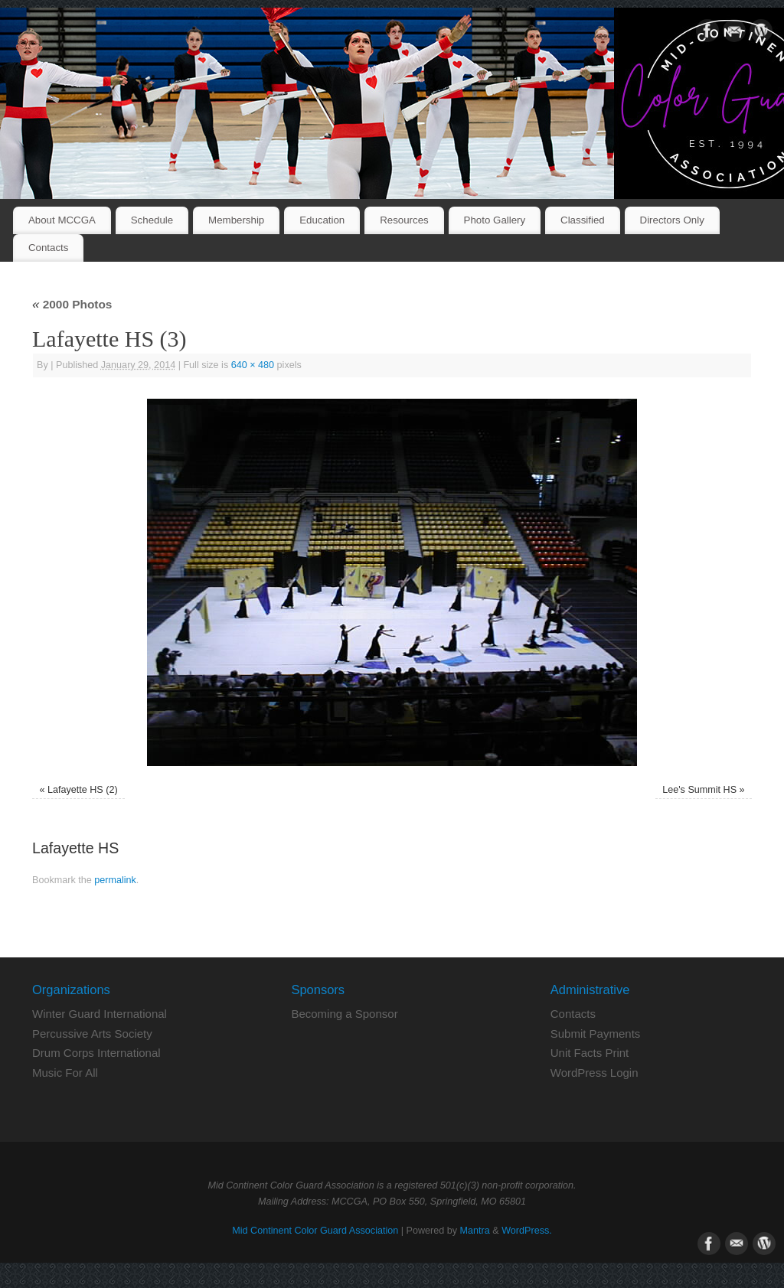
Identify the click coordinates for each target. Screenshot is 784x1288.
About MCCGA (62, 220)
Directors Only (672, 220)
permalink (115, 880)
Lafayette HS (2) (82, 789)
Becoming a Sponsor (344, 1013)
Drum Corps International (96, 1052)
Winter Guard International (99, 1013)
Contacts (48, 247)
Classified (582, 220)
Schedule (152, 220)
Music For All (65, 1072)
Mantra (475, 1230)
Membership (236, 220)
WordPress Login (594, 1072)
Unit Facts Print (589, 1052)
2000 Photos (72, 304)
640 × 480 (252, 365)
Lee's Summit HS (699, 789)
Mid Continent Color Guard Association (315, 1230)
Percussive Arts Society (92, 1033)
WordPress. (526, 1230)
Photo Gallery (495, 220)
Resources (404, 220)
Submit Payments (595, 1033)
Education (322, 220)
